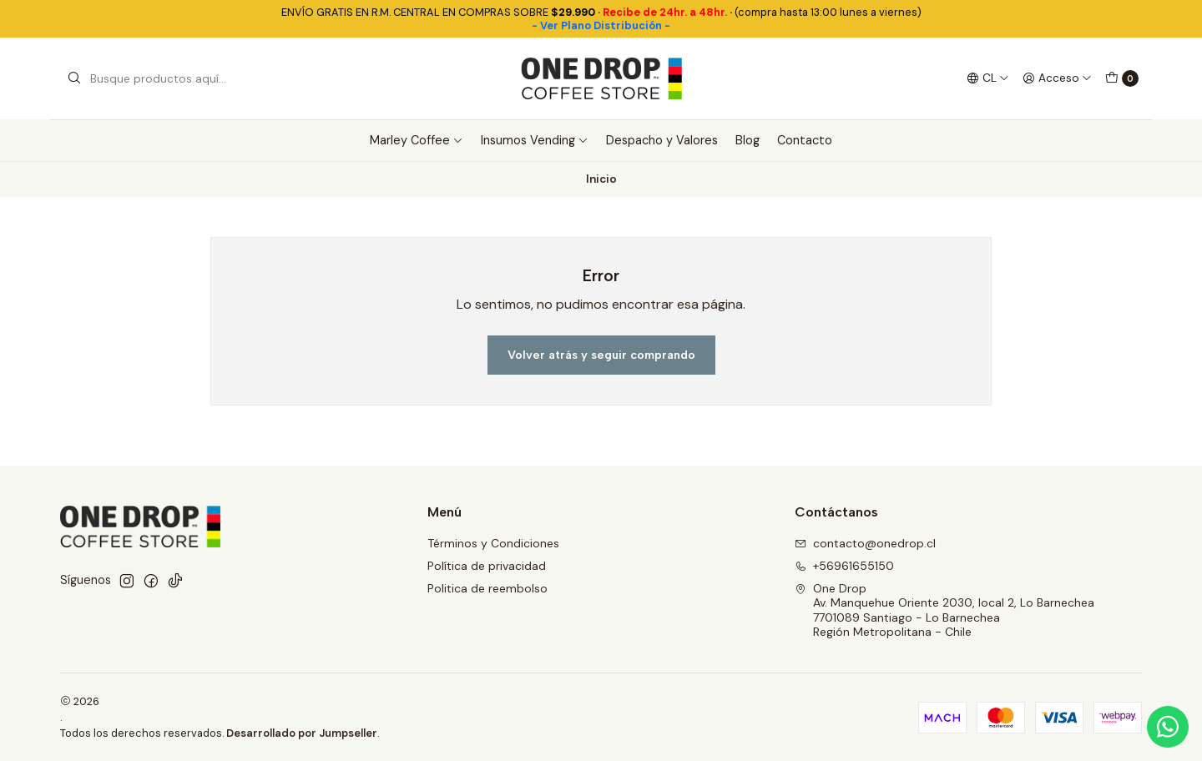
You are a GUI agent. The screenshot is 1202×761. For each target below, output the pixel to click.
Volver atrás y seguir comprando (601, 354)
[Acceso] (1057, 78)
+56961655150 (844, 565)
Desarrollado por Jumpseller (301, 733)
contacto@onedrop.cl (865, 543)
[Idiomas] (987, 78)
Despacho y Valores (662, 140)
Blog (747, 140)
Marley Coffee (416, 140)
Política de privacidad (486, 565)
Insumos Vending (534, 140)
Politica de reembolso (487, 588)
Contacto (804, 140)
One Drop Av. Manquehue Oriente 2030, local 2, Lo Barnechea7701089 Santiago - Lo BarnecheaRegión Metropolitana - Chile (944, 610)
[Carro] (1122, 78)
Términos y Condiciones (493, 543)
